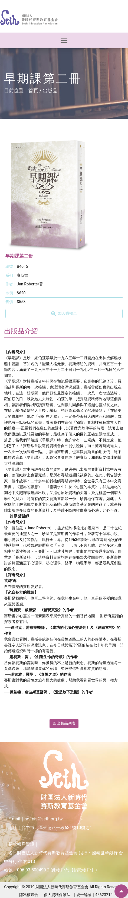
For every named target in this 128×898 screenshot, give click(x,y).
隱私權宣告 (28, 895)
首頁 (33, 90)
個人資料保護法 (57, 895)
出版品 (50, 90)
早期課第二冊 (19, 256)
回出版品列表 (64, 723)
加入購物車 (64, 313)
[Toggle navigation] (64, 40)
